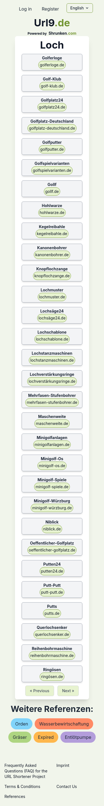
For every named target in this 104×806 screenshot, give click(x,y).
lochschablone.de (52, 339)
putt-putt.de (52, 592)
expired (46, 737)
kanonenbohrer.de (52, 254)
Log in (25, 9)
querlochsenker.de (52, 634)
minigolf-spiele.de (52, 486)
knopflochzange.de (52, 275)
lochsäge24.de (52, 318)
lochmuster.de (52, 296)
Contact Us (67, 786)
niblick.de (52, 529)
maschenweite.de (52, 423)
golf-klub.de (52, 86)
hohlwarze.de (52, 212)
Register (50, 9)
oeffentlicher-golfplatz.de (52, 550)
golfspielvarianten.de (52, 170)
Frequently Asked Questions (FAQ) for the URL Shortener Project (25, 771)
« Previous (39, 690)
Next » (68, 690)
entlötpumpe (78, 737)
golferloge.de (52, 64)
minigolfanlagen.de (52, 444)
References (14, 796)
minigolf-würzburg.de (52, 507)
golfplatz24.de (52, 107)
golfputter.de (52, 149)
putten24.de (52, 571)
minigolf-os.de (52, 465)
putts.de (51, 613)
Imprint (63, 765)
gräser (20, 737)
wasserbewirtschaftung (64, 724)
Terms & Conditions (22, 786)
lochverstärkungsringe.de (52, 381)
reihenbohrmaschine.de (51, 655)
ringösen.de (52, 676)
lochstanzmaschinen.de (52, 360)
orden (21, 724)
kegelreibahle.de (52, 233)
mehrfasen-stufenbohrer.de (52, 402)
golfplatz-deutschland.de (52, 128)
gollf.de (52, 191)
